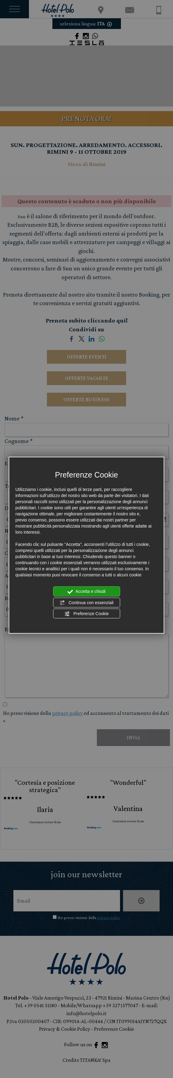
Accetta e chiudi (87, 591)
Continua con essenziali (86, 602)
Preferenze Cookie (86, 614)
